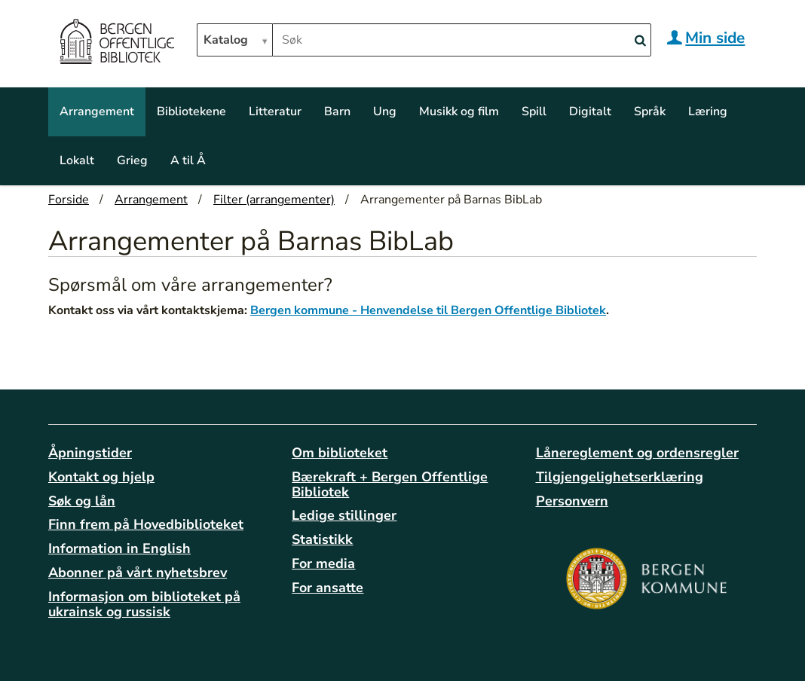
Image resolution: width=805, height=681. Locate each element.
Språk (650, 111)
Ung (384, 111)
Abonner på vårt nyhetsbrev (137, 572)
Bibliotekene (191, 111)
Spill (534, 111)
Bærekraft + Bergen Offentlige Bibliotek (390, 484)
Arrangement (97, 111)
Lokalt (77, 160)
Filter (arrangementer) (274, 199)
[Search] (640, 41)
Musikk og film (459, 111)
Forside (68, 199)
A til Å (188, 160)
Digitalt (590, 111)
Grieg (132, 160)
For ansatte (327, 588)
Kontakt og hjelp (101, 477)
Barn (337, 111)
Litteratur (275, 111)
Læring (707, 111)
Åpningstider (90, 453)
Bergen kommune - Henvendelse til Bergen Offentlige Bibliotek (428, 310)
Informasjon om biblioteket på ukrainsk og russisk (144, 604)
